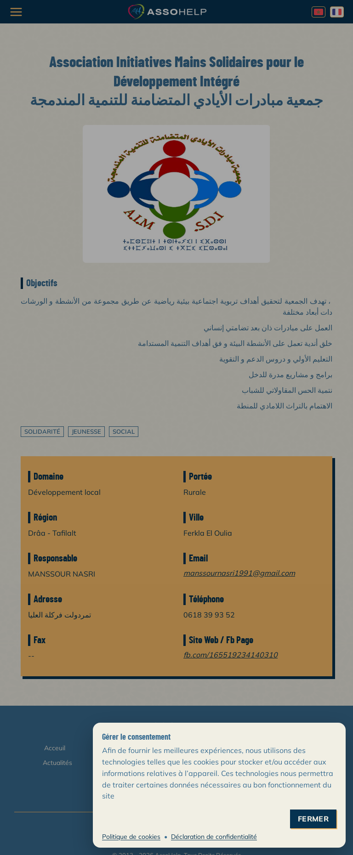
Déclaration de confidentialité (214, 836)
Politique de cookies (131, 836)
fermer (313, 819)
